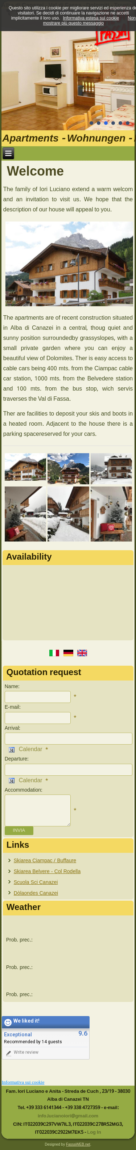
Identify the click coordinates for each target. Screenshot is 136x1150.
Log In (94, 1133)
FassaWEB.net (78, 1144)
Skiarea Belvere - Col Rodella (47, 871)
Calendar (25, 749)
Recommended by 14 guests (33, 1041)
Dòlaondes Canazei (36, 893)
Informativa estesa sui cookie (91, 18)
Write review (21, 1053)
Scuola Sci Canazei (36, 882)
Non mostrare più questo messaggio (89, 21)
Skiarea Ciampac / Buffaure (45, 860)
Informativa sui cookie (23, 1082)
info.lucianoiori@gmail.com (68, 1116)
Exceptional (18, 1034)
